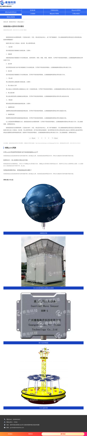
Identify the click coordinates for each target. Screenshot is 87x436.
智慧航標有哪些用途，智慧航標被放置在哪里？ (17, 170)
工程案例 (32, 13)
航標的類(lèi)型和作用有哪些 (16, 143)
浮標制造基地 (54, 10)
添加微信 (10, 434)
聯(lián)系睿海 (11, 17)
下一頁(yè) (55, 138)
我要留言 (30, 434)
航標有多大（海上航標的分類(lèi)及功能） (16, 160)
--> (1, 8)
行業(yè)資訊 (76, 13)
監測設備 (32, 10)
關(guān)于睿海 (54, 13)
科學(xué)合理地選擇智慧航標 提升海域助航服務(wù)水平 (20, 152)
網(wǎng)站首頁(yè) (10, 12)
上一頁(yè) (32, 138)
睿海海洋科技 (12, 22)
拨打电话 (63, 434)
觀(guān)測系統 (76, 10)
